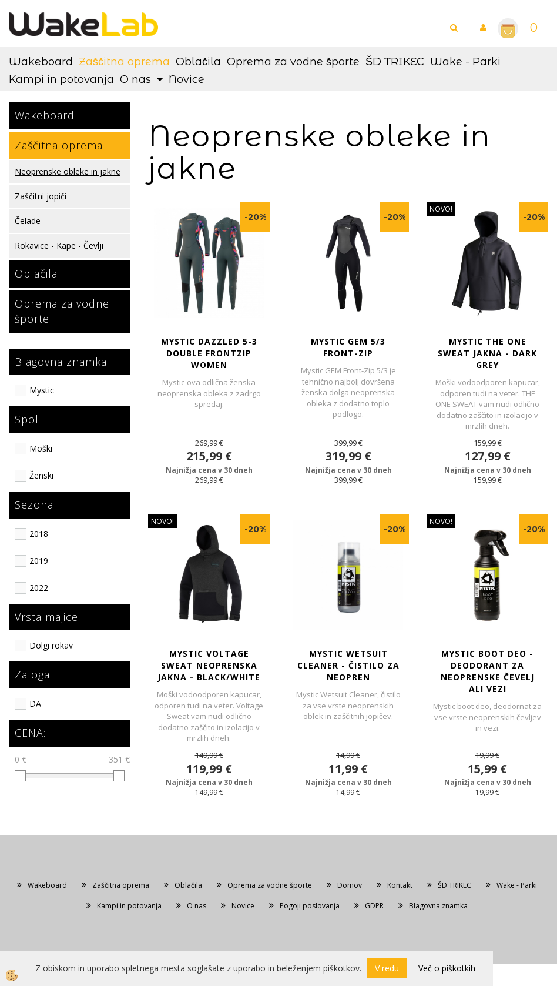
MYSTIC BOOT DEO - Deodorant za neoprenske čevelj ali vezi (488, 671)
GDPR (374, 906)
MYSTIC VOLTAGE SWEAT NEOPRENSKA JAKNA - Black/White (208, 665)
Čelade (28, 220)
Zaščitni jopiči (40, 196)
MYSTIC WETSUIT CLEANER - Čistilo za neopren (348, 665)
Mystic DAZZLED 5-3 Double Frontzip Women (209, 353)
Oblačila (198, 62)
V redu (387, 968)
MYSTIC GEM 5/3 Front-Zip (348, 347)
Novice (186, 79)
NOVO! (441, 209)
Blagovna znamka (438, 906)
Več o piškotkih (446, 968)
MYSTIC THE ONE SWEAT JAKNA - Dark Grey (487, 353)
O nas (135, 79)
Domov (349, 885)
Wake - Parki (465, 62)
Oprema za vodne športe (293, 62)
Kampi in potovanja (61, 79)
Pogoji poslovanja (310, 906)
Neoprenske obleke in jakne (67, 171)
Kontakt (399, 885)
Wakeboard (41, 62)
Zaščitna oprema (124, 62)
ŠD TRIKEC (394, 62)
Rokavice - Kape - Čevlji (59, 245)
